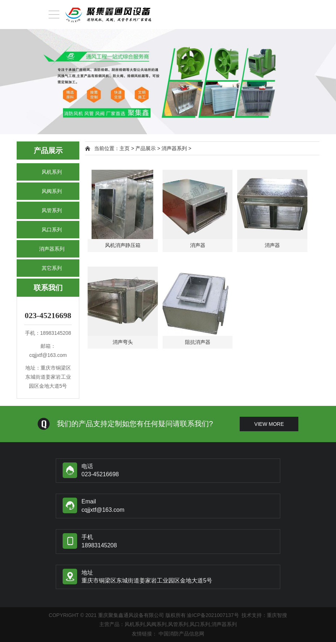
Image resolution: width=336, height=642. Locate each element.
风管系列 (52, 210)
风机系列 (52, 172)
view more (269, 424)
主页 (124, 148)
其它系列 (52, 268)
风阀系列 (52, 191)
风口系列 (52, 229)
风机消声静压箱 (122, 245)
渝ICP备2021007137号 (213, 615)
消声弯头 (123, 342)
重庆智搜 (277, 615)
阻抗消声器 (197, 342)
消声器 (197, 245)
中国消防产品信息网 (181, 634)
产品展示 (145, 148)
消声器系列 (51, 249)
